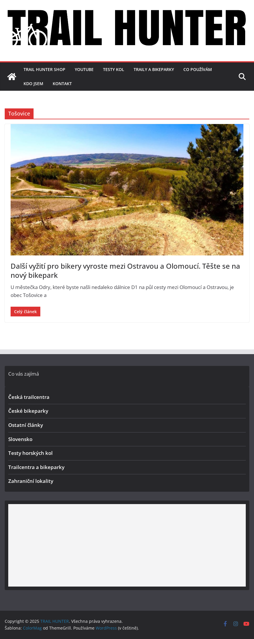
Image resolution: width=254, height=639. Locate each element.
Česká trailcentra (28, 397)
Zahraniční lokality (30, 481)
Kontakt (62, 83)
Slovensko (20, 439)
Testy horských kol (30, 453)
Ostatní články (25, 425)
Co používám (197, 69)
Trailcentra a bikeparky (36, 467)
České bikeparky (28, 410)
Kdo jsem (33, 83)
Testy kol (113, 69)
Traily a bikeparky (154, 69)
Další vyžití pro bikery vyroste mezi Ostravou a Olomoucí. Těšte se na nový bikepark (125, 270)
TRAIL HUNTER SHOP (44, 69)
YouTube (84, 69)
